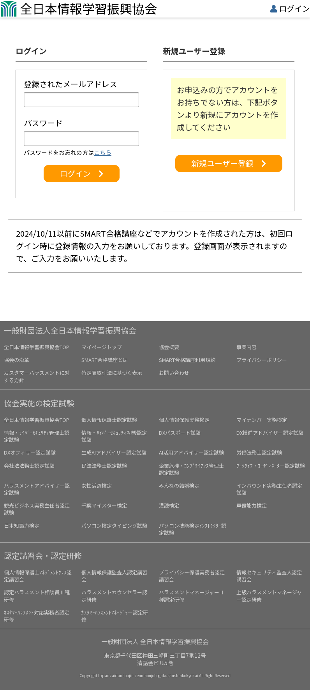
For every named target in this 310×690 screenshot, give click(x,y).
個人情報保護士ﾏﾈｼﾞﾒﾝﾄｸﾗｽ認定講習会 (38, 576)
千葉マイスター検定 (104, 505)
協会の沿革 (16, 359)
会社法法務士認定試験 (29, 465)
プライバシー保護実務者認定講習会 (192, 576)
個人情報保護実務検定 (184, 419)
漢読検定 (169, 505)
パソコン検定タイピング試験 (114, 525)
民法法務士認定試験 (104, 465)
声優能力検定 (251, 505)
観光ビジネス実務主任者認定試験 (37, 509)
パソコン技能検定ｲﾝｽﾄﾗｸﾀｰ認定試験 (192, 529)
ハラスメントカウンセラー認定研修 (114, 595)
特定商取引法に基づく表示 (111, 372)
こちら (102, 152)
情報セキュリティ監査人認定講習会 (269, 576)
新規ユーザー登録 (228, 163)
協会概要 (169, 347)
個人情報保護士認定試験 (109, 419)
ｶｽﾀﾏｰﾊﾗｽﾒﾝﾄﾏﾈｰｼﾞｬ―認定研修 (114, 616)
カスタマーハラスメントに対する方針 (37, 376)
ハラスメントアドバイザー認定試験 (37, 489)
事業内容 (246, 347)
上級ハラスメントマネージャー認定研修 (269, 595)
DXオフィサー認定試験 (30, 452)
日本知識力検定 (21, 525)
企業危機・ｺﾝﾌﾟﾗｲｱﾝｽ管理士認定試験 (191, 469)
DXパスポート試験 (180, 432)
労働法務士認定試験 (259, 452)
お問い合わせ (174, 372)
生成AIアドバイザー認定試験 (113, 452)
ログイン (294, 8)
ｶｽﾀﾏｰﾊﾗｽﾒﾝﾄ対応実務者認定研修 (36, 616)
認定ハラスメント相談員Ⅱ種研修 (37, 595)
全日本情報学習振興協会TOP (36, 347)
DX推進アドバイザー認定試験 (269, 432)
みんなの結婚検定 (179, 485)
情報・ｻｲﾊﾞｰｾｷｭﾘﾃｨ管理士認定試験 (36, 436)
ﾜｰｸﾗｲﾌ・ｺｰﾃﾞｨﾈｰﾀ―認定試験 (270, 465)
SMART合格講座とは (104, 359)
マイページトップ (101, 347)
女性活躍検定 (96, 485)
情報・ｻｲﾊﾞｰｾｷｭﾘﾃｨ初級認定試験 (114, 436)
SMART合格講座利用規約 (187, 359)
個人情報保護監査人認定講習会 (114, 576)
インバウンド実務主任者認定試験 (269, 489)
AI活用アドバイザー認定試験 (191, 452)
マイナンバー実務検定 (261, 419)
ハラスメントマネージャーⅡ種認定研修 (191, 595)
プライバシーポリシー (261, 359)
